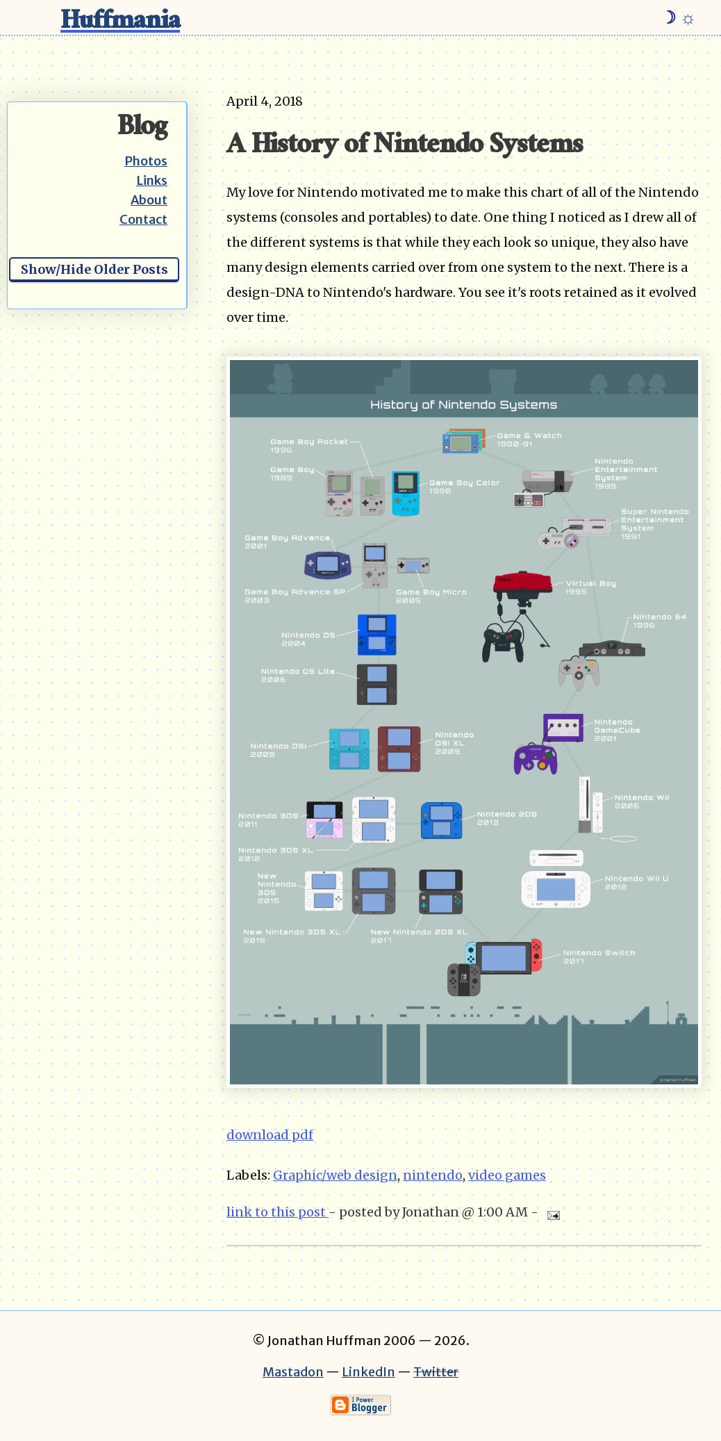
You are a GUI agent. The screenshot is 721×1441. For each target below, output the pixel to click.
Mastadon (293, 1372)
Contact (143, 219)
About (149, 200)
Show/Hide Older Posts (94, 269)
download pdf (269, 1135)
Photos (145, 161)
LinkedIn (368, 1372)
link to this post (277, 1212)
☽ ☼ (678, 17)
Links (151, 180)
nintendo (433, 1175)
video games (507, 1175)
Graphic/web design (335, 1175)
